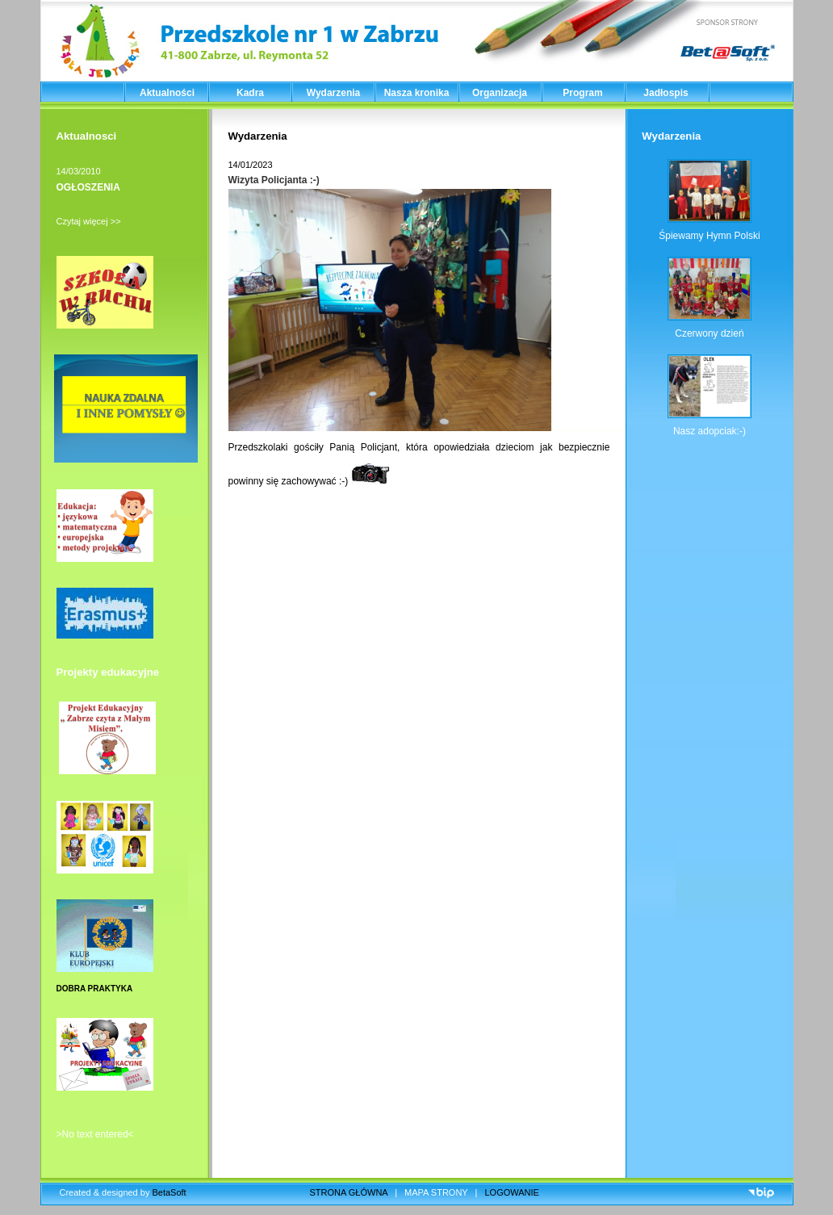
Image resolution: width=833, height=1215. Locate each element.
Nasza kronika (417, 92)
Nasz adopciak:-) (709, 431)
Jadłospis (665, 92)
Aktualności (167, 92)
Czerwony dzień (709, 333)
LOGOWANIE (512, 1192)
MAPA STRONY (435, 1192)
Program (582, 92)
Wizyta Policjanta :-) (274, 180)
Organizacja (499, 92)
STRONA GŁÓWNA (349, 1192)
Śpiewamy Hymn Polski (709, 235)
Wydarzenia (333, 92)
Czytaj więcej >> (89, 221)
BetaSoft (169, 1192)
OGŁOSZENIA (88, 187)
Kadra (250, 92)
